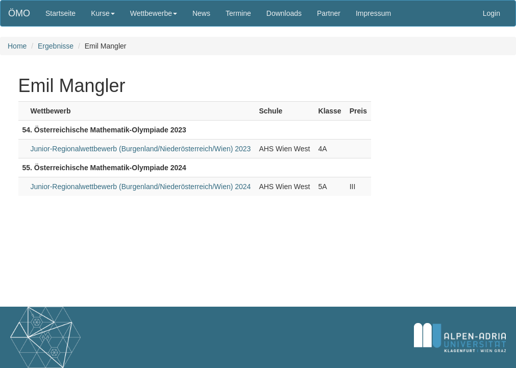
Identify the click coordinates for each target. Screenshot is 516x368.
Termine (238, 13)
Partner (328, 13)
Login (491, 13)
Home (17, 46)
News (201, 13)
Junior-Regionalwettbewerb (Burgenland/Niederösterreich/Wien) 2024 (141, 186)
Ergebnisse (55, 46)
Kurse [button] (103, 13)
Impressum (373, 13)
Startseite (60, 13)
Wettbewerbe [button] (153, 13)
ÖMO (19, 13)
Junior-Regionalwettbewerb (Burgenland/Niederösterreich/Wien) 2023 (141, 149)
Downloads (284, 13)
